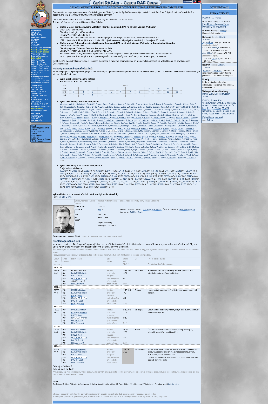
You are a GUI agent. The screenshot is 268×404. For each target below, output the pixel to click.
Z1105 (149, 184)
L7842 (178, 171)
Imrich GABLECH (38, 91)
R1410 (79, 176)
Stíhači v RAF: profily (40, 66)
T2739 (181, 179)
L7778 (133, 171)
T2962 (193, 179)
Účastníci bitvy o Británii (38, 73)
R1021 (148, 174)
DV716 (98, 171)
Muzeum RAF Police (211, 18)
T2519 (136, 179)
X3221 (139, 182)
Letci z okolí (36, 58)
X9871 (80, 184)
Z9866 (102, 187)
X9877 (91, 184)
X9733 (151, 182)
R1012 (124, 174)
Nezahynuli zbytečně (187, 209)
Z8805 (79, 187)
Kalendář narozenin (39, 56)
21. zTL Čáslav (214, 108)
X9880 (103, 184)
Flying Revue (208, 117)
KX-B (228, 106)
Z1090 (126, 184)
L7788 (155, 171)
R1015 (136, 174)
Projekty (36, 35)
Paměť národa (227, 114)
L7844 (189, 171)
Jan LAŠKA (36, 102)
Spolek (35, 33)
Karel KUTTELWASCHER (39, 99)
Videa (34, 42)
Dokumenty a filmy (39, 111)
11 (168, 89)
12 (177, 89)
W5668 (104, 182)
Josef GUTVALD (38, 94)
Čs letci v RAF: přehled (40, 50)
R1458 (103, 176)
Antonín (78, 290)
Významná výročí (38, 54)
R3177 (113, 179)
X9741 (162, 182)
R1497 (126, 176)
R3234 (124, 179)
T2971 (64, 182)
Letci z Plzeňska (38, 62)
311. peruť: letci (37, 78)
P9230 (96, 174)
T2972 (80, 182)
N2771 (62, 174)
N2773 (85, 174)
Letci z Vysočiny (38, 60)
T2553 (147, 179)
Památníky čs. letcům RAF (214, 27)
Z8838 (91, 187)
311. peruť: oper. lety (40, 81)
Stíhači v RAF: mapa (40, 68)
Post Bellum (214, 114)
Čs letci (35, 45)
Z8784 (68, 187)
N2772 (73, 174)
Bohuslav (79, 273)
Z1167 (195, 184)
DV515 (74, 171)
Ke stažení (37, 116)
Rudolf (77, 301)
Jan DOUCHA (37, 89)
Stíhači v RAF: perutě (40, 70)
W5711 (127, 182)
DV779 (121, 171)
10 (158, 89)
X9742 (174, 182)
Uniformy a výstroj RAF (41, 107)
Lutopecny (215, 58)
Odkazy (35, 118)
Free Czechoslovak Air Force (215, 24)
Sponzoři (36, 121)
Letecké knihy (37, 109)
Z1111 (160, 184)
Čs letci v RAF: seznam (41, 48)
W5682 (115, 182)
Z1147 (172, 184)
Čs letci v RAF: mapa (40, 52)
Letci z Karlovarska (39, 64)
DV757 (109, 171)
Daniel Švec (207, 94)
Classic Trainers (217, 106)
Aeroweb (219, 117)
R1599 (178, 176)
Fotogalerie (38, 37)
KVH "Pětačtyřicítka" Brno (212, 101)
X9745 (185, 182)
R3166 (101, 179)
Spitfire (35, 113)
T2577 (170, 179)
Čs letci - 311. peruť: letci (212, 70)
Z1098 (137, 184)
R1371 (195, 174)
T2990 (92, 182)
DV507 (62, 171)
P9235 (113, 174)
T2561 (158, 179)
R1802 (73, 179)
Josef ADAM (36, 85)
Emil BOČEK (36, 87)
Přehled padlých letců (40, 76)
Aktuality (37, 30)
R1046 (171, 174)
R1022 (160, 174)
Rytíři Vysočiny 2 (136, 212)
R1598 (166, 176)
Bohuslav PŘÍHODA (39, 104)
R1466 (114, 176)
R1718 (189, 176)
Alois (206, 53)
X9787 (68, 184)
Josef (76, 276)
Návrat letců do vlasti (40, 83)
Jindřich (79, 278)
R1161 (183, 174)
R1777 (62, 179)
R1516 (138, 176)
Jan (207, 42)
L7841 (167, 171)
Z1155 (183, 184)
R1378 (68, 176)
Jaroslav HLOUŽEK (39, 96)
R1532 (149, 176)
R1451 (91, 176)
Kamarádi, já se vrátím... (152, 209)
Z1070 (114, 184)
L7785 (144, 171)
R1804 (89, 179)
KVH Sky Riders (209, 100)
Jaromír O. (77, 284)
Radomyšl (215, 48)
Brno (99, 209)
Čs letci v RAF (65, 197)
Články (35, 40)
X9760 (197, 182)
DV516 (86, 171)
